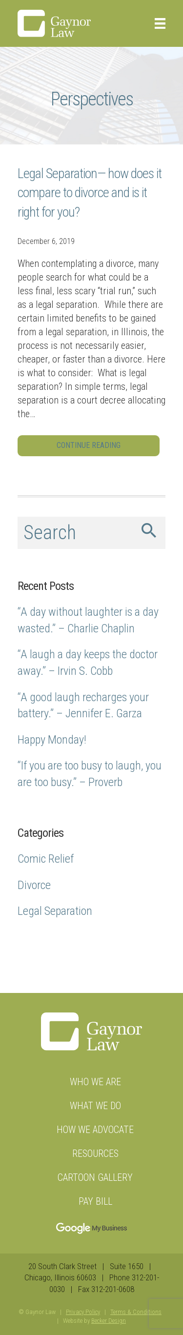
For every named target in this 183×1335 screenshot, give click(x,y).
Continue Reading (89, 445)
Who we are (95, 1082)
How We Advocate (95, 1129)
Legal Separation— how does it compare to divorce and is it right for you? (90, 192)
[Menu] (156, 23)
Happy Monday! (52, 740)
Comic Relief (46, 859)
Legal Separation (55, 911)
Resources (95, 1153)
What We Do (95, 1106)
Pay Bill (95, 1201)
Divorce (34, 885)
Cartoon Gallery (95, 1177)
